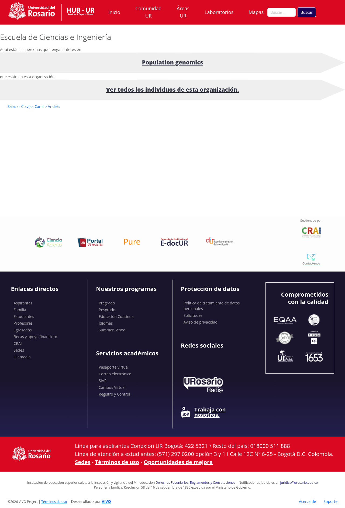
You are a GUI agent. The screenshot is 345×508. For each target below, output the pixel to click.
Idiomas (106, 323)
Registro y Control (114, 394)
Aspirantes (23, 303)
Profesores (23, 323)
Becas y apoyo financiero (35, 336)
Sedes (19, 350)
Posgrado (107, 309)
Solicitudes (193, 315)
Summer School (112, 329)
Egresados (23, 329)
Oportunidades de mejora (178, 462)
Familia (20, 309)
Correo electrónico (115, 373)
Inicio (114, 12)
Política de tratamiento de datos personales (212, 305)
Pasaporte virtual (114, 367)
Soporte (330, 501)
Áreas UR (183, 12)
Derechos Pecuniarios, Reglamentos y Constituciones (195, 482)
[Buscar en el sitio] (281, 12)
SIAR (102, 380)
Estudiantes (24, 316)
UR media (22, 356)
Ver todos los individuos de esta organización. (172, 89)
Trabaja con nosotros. (203, 412)
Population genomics (172, 62)
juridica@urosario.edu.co (299, 482)
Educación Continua (116, 316)
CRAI (18, 343)
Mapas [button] (257, 12)
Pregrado (107, 303)
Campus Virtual (112, 387)
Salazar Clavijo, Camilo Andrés (34, 106)
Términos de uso (117, 462)
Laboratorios (219, 12)
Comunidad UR (148, 12)
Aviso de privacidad (201, 322)
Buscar (307, 12)
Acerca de (307, 501)
